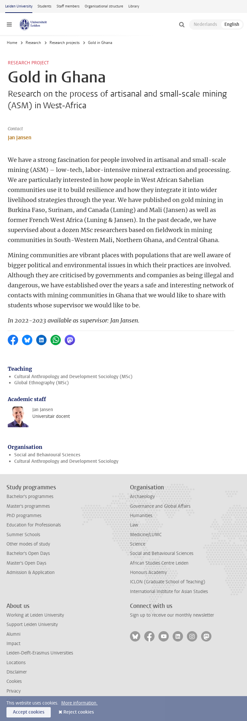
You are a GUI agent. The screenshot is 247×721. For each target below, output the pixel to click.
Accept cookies (28, 712)
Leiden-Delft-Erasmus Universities (39, 653)
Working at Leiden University (35, 615)
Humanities (141, 516)
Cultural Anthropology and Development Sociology (66, 461)
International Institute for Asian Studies (169, 591)
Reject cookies (78, 712)
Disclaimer (16, 672)
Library (133, 6)
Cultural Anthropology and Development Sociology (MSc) (73, 377)
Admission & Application (30, 572)
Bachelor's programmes (29, 496)
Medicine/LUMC (146, 535)
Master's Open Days (26, 563)
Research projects (64, 42)
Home (12, 42)
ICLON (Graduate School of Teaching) (167, 582)
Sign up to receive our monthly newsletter (172, 615)
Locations (16, 663)
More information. (79, 703)
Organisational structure (104, 6)
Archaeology (142, 496)
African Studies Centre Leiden (159, 563)
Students (44, 6)
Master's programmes (28, 506)
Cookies (14, 681)
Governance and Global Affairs (160, 506)
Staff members (68, 6)
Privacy (13, 691)
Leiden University (18, 6)
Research (33, 42)
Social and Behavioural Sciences (47, 455)
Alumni (13, 634)
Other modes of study (28, 544)
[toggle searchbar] (182, 24)
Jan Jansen (19, 137)
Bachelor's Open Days (28, 553)
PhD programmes (23, 516)
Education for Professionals (33, 525)
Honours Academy (148, 572)
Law (134, 525)
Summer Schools (23, 535)
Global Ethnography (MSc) (41, 383)
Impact (13, 644)
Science (137, 544)
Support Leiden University (32, 624)
